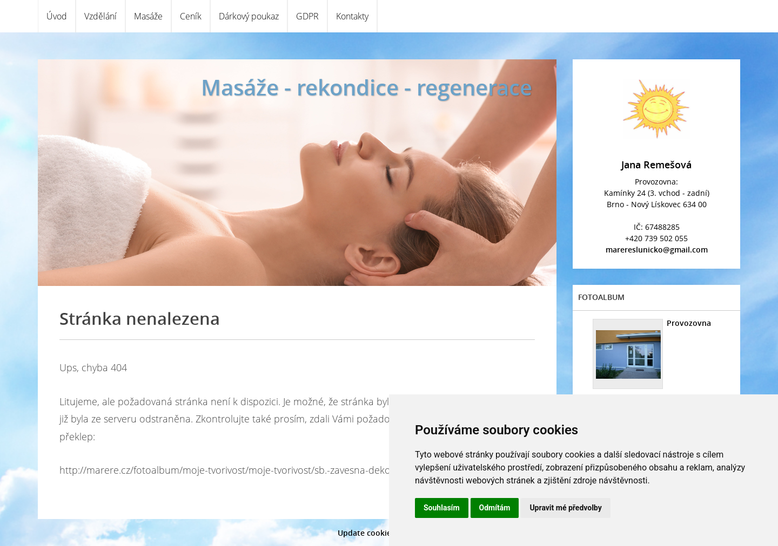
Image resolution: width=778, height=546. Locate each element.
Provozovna (689, 323)
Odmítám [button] (495, 507)
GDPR (307, 16)
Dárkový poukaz (249, 16)
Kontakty (352, 16)
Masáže (148, 16)
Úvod (56, 16)
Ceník (191, 16)
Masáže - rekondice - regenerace (366, 87)
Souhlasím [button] (442, 507)
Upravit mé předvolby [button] (565, 507)
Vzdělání (100, 16)
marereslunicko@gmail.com (657, 249)
